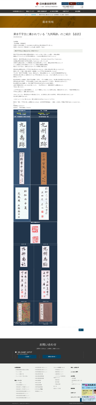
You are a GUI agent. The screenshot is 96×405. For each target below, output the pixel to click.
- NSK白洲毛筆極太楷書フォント (23, 397)
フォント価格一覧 (20, 374)
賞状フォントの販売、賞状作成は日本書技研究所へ (46, 6)
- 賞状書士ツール (38, 391)
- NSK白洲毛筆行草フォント (22, 393)
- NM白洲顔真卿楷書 (39, 376)
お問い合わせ (80, 3)
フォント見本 (19, 371)
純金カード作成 (57, 388)
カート (72, 3)
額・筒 (55, 386)
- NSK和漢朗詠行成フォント (41, 371)
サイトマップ (15, 403)
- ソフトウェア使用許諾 (60, 376)
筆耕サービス (57, 377)
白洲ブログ (73, 392)
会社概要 (74, 378)
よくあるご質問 (74, 371)
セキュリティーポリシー (76, 397)
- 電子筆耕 (57, 382)
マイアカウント (65, 3)
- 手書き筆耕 (57, 384)
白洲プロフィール (76, 384)
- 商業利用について (59, 371)
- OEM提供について (59, 369)
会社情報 (73, 376)
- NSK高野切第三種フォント (41, 369)
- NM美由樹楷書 (38, 384)
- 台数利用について (59, 374)
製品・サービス (18, 380)
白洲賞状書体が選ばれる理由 (22, 369)
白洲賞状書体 (18, 367)
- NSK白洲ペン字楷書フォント (22, 387)
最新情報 (33, 14)
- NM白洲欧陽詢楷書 (39, 378)
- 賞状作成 (57, 379)
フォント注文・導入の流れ (22, 376)
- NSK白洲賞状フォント (21, 384)
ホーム (26, 14)
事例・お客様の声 (75, 367)
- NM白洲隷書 (38, 380)
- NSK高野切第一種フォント (41, 367)
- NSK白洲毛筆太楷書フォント (22, 395)
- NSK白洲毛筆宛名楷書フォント (23, 391)
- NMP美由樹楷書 (39, 387)
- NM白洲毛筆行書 (39, 374)
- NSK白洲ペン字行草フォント (22, 389)
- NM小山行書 (38, 382)
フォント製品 (19, 382)
